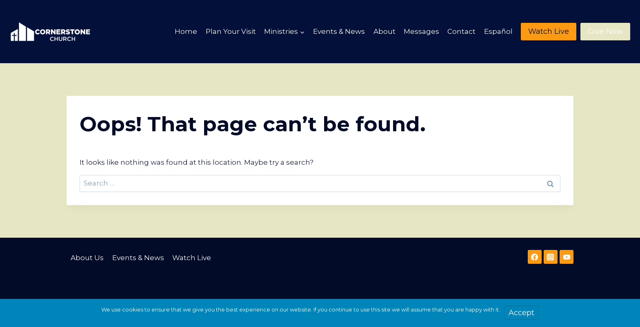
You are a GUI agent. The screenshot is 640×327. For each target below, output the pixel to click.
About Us (87, 258)
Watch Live (548, 31)
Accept (521, 312)
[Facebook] (535, 257)
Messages (421, 31)
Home (186, 31)
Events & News (339, 31)
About (384, 31)
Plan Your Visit (231, 31)
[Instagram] (551, 257)
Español (498, 31)
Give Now (605, 31)
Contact (461, 31)
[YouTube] (566, 257)
